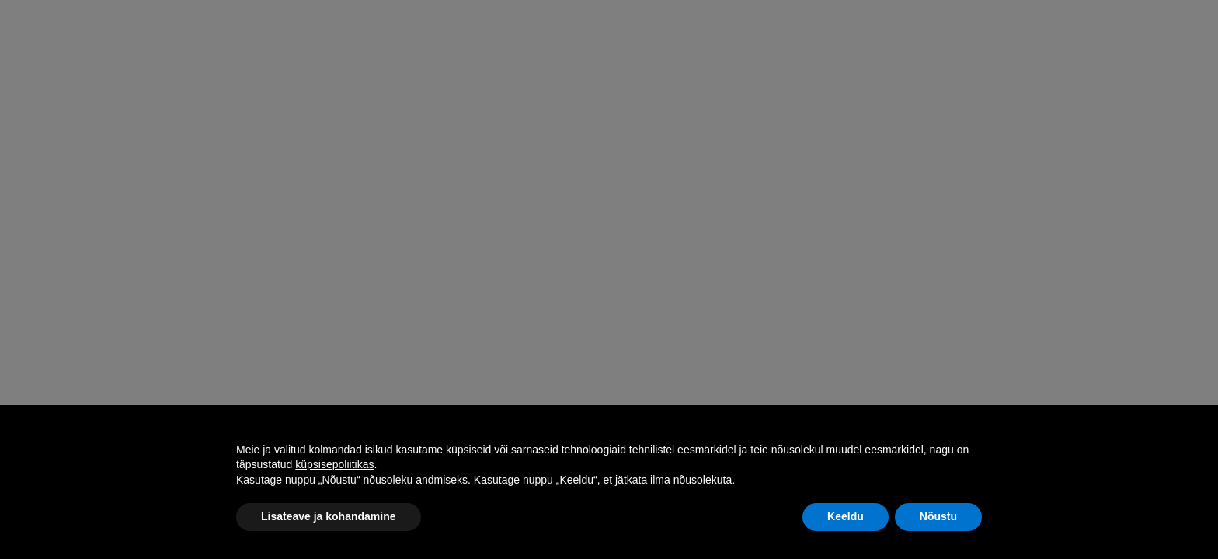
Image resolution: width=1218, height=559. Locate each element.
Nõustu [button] (938, 516)
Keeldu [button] (845, 516)
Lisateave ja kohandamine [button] (328, 516)
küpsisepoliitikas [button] (334, 464)
